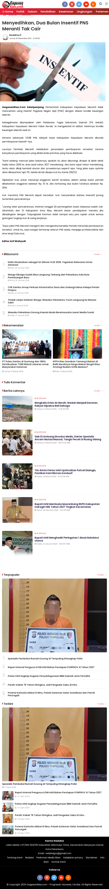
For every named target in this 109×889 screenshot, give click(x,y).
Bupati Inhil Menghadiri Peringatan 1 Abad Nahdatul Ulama (67, 539)
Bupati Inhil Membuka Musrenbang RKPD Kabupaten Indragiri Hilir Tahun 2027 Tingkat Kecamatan (67, 505)
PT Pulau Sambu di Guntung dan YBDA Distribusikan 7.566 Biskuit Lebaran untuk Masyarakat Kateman (25, 364)
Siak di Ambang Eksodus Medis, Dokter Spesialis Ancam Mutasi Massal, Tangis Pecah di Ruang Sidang (68, 438)
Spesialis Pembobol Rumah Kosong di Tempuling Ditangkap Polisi (45, 658)
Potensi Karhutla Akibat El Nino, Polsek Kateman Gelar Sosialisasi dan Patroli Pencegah (51, 694)
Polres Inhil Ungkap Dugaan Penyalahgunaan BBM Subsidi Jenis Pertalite (49, 676)
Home (7, 11)
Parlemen (102, 11)
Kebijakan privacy (73, 857)
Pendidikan (48, 11)
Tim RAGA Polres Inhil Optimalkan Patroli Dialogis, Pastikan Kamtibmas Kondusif (65, 472)
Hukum (32, 11)
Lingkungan (84, 11)
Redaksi (29, 857)
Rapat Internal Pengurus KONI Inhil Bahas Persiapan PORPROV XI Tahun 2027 (51, 667)
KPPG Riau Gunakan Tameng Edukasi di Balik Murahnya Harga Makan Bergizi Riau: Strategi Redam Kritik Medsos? (76, 364)
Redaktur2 (15, 35)
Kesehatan (66, 11)
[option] (27, 352)
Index (98, 254)
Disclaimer (92, 857)
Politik (20, 11)
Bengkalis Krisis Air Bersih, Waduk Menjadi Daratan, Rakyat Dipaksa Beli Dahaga (66, 404)
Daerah (41, 399)
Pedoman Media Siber (48, 857)
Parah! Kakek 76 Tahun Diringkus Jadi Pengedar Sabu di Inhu (42, 684)
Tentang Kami (14, 857)
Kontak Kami (59, 861)
